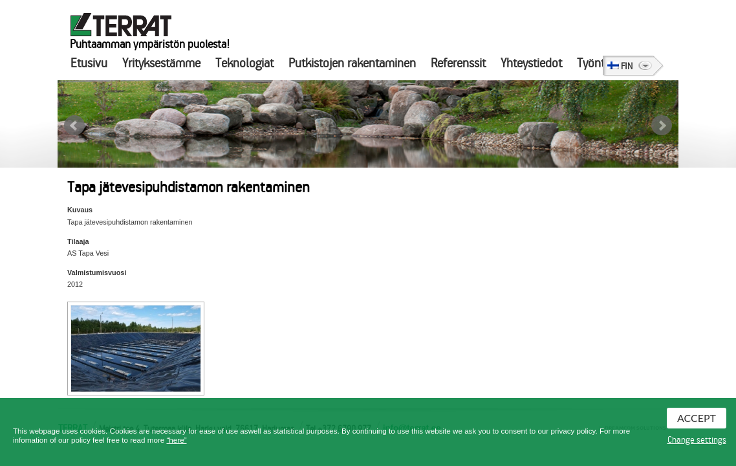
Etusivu (88, 63)
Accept (696, 418)
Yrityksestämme (161, 63)
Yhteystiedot (531, 63)
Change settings (696, 440)
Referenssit (458, 63)
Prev (74, 125)
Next (661, 125)
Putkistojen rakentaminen (352, 63)
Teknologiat (244, 63)
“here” (176, 440)
